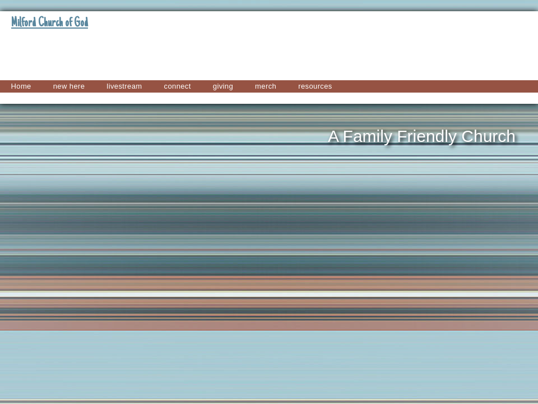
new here (69, 86)
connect (177, 86)
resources (315, 86)
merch (265, 86)
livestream (124, 86)
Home (21, 86)
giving (223, 86)
